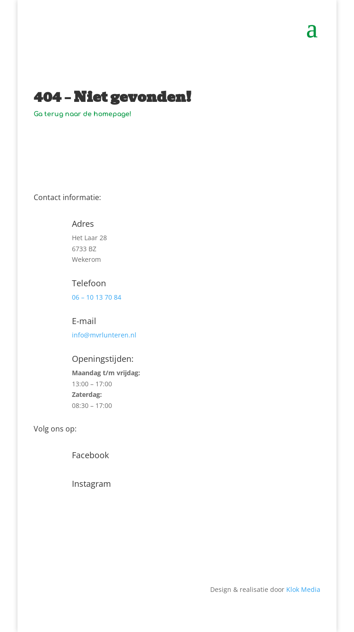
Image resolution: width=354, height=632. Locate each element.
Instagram (91, 483)
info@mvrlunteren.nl (104, 335)
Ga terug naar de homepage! (82, 114)
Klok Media (303, 589)
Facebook (90, 455)
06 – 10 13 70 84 (96, 297)
